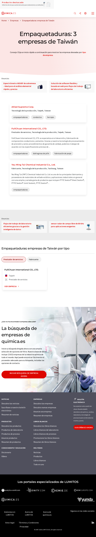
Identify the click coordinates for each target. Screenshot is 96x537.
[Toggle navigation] (93, 13)
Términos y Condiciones (29, 522)
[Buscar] (75, 13)
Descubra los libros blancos (45, 426)
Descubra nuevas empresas (45, 407)
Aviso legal (9, 522)
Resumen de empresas (43, 415)
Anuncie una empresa (42, 411)
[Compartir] (80, 13)
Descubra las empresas (43, 403)
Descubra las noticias (10, 403)
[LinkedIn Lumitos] (93, 522)
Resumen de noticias (10, 414)
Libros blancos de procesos (45, 434)
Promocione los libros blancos (46, 438)
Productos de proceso (10, 434)
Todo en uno (39, 464)
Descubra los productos (11, 426)
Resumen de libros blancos (45, 442)
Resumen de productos (11, 442)
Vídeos (4, 456)
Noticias (37, 452)
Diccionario (6, 452)
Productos (38, 456)
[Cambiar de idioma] (85, 13)
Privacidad (24, 526)
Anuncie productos (9, 438)
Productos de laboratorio (12, 430)
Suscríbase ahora (84, 427)
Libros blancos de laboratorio (46, 430)
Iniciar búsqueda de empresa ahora (24, 374)
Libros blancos (40, 460)
